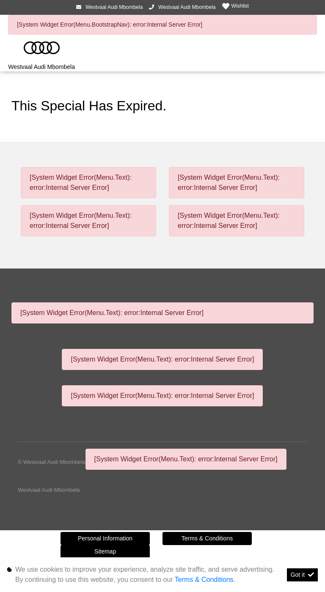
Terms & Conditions (207, 538)
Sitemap (105, 551)
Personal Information (105, 538)
